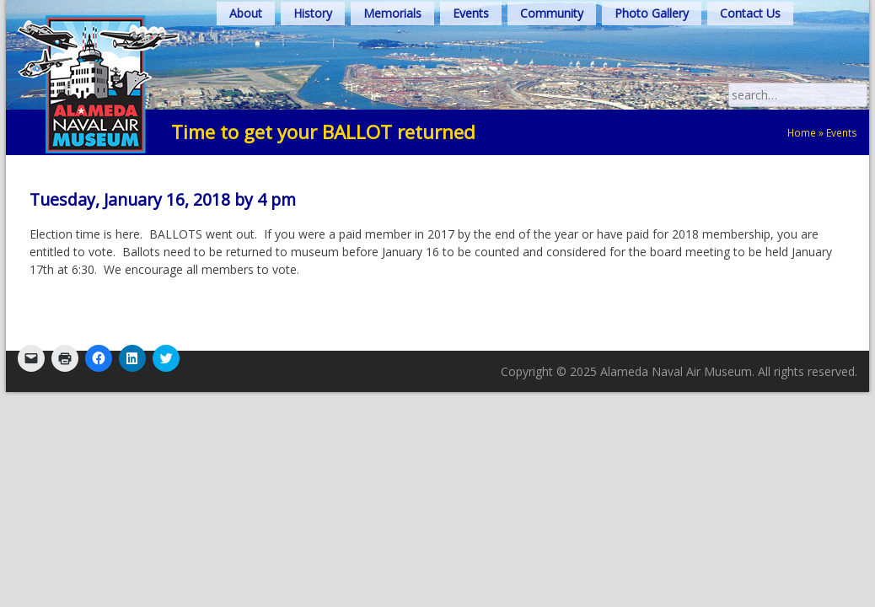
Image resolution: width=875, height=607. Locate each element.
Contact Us (750, 13)
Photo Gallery (652, 13)
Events (471, 13)
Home (801, 132)
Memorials (392, 13)
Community (551, 13)
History (312, 13)
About (245, 13)
